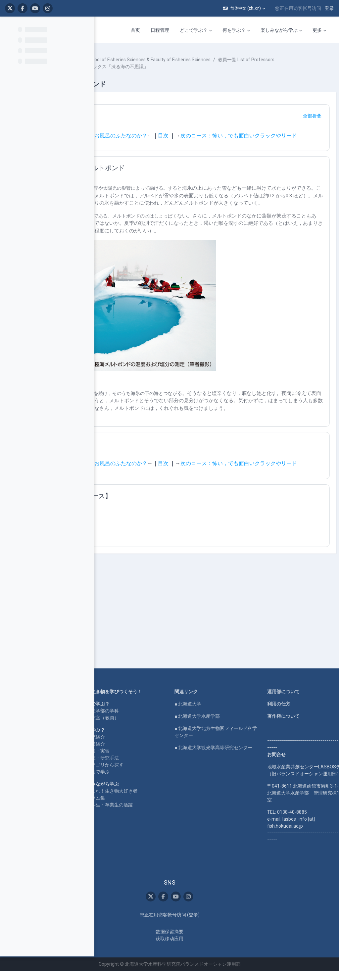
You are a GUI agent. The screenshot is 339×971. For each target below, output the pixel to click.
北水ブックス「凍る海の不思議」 (155, 80)
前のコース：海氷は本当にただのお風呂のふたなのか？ (181, 149)
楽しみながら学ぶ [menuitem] (279, 30)
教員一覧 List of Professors (148, 73)
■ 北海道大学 (230, 683)
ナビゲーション (155, 130)
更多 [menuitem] (317, 30)
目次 (263, 149)
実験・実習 (168, 737)
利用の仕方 (291, 683)
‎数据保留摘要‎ (211, 931)
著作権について (296, 695)
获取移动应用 (211, 938)
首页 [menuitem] (135, 30)
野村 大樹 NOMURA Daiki (209, 73)
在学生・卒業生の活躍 (180, 798)
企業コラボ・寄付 (107, 734)
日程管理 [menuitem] (160, 30)
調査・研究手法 (173, 744)
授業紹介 (166, 730)
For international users (112, 721)
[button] (244, 8)
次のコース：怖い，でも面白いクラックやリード (208, 152)
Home (95, 671)
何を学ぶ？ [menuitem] (234, 30)
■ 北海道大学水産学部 (239, 695)
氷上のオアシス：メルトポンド (178, 188)
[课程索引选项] (86, 27)
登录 (329, 8)
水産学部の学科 (173, 697)
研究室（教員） (173, 704)
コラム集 (166, 791)
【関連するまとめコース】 (171, 556)
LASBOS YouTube (108, 683)
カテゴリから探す (175, 751)
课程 (117, 59)
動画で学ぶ (168, 758)
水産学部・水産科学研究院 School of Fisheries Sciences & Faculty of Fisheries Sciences (210, 66)
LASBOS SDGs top (108, 702)
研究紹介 (166, 723)
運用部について (296, 671)
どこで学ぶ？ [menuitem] (194, 30)
